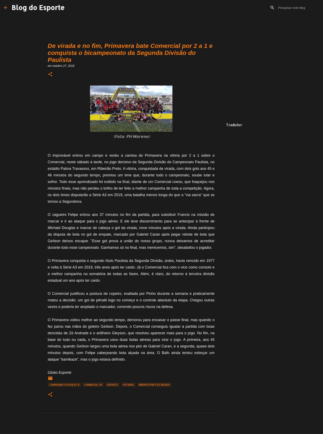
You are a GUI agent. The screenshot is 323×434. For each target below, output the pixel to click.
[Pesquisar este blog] (298, 8)
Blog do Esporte (38, 7)
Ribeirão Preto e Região (154, 384)
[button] (50, 74)
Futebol (128, 384)
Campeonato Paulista (64, 384)
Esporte (112, 384)
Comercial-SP (93, 384)
